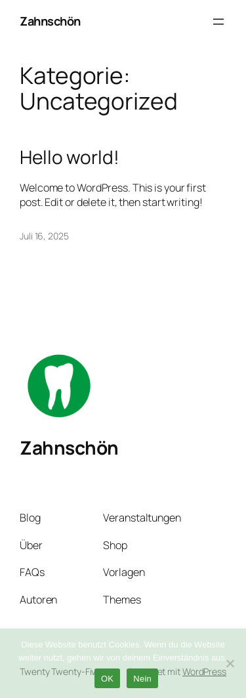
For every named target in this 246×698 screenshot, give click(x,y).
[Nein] (229, 663)
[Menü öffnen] (218, 22)
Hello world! (69, 157)
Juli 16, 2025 (44, 236)
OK (107, 679)
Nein (142, 679)
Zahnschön (50, 21)
